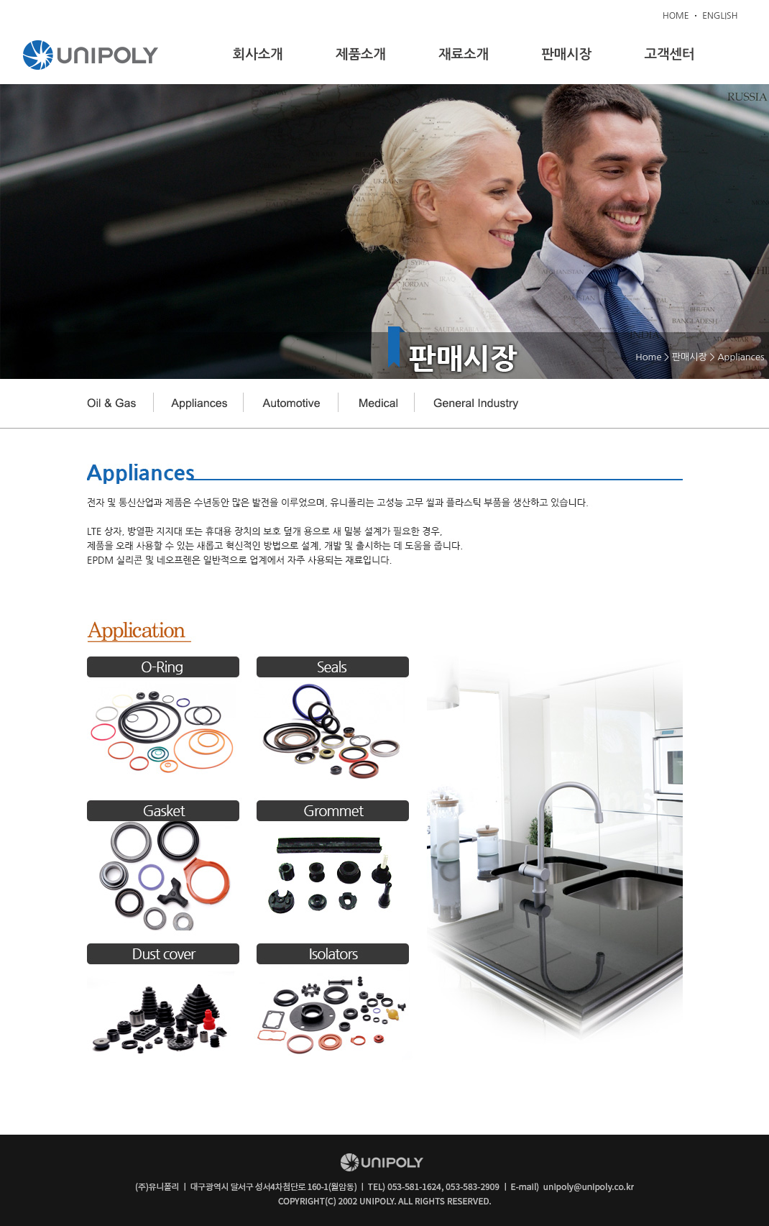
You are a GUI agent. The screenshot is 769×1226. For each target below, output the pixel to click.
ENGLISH (719, 16)
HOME (676, 16)
